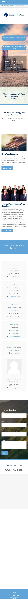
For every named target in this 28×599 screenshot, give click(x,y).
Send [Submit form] (4, 453)
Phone (3, 431)
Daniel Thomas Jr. (14, 265)
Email (2, 421)
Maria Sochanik (14, 324)
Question (3, 440)
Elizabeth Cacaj (14, 344)
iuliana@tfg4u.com (15, 296)
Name (3, 412)
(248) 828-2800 (15, 271)
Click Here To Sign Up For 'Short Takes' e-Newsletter (14, 38)
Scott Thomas (14, 304)
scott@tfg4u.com (14, 316)
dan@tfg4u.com (15, 277)
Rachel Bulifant (14, 376)
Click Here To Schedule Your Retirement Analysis (14, 47)
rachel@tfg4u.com (15, 388)
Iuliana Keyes (14, 284)
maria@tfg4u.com (15, 336)
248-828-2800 (15, 382)
